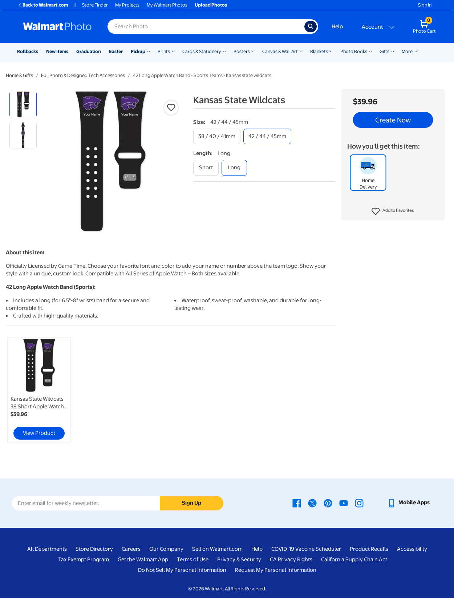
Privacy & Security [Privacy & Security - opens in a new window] (239, 559)
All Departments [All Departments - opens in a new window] (47, 549)
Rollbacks (27, 51)
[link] (39, 390)
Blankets (319, 51)
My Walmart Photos (167, 5)
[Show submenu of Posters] (253, 51)
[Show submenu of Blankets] (331, 51)
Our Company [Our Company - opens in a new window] (166, 549)
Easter (116, 51)
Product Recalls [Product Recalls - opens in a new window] (369, 549)
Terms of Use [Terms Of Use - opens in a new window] (192, 559)
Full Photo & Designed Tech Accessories (83, 75)
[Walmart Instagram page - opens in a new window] (359, 502)
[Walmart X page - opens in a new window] (312, 502)
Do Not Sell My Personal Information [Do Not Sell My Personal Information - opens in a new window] (182, 570)
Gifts (384, 51)
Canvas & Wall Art (280, 51)
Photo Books (353, 51)
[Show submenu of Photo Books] (370, 51)
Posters (242, 51)
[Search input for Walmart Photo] (206, 26)
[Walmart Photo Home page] (57, 26)
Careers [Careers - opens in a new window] (131, 549)
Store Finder (95, 5)
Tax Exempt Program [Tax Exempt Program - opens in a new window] (83, 559)
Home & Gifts (19, 75)
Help (337, 26)
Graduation (88, 51)
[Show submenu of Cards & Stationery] (224, 51)
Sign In (424, 5)
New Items (57, 51)
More (407, 51)
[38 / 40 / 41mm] (216, 136)
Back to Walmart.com (42, 5)
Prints (164, 51)
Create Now (393, 120)
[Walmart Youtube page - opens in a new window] (343, 502)
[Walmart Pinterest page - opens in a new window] (328, 502)
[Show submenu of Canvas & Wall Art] (301, 51)
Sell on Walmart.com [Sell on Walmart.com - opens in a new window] (217, 549)
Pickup (138, 51)
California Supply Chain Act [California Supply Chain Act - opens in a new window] (354, 559)
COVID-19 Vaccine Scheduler (306, 549)
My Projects (127, 5)
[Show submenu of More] (416, 51)
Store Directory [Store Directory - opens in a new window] (94, 549)
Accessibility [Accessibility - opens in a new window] (412, 549)
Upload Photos (211, 5)
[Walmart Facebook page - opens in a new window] (296, 502)
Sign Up (191, 503)
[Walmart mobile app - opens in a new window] (408, 502)
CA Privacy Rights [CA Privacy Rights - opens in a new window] (291, 559)
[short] (206, 167)
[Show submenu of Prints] (173, 51)
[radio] (23, 104)
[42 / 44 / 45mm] (267, 136)
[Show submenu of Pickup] (148, 51)
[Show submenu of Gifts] (392, 51)
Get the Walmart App (143, 559)
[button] (392, 211)
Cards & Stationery (201, 51)
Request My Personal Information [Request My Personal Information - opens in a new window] (275, 570)
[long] (234, 167)
